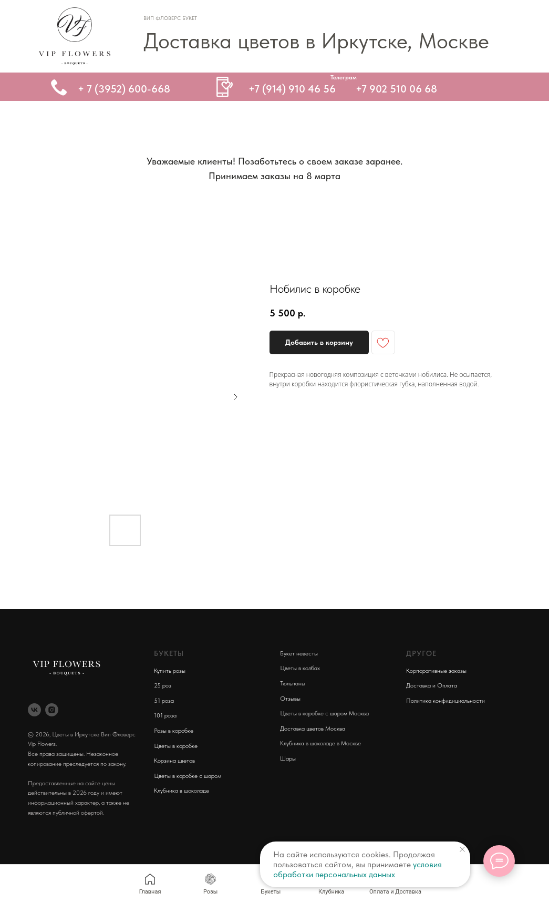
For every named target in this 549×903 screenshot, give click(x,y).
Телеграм (343, 77)
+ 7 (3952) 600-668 (124, 89)
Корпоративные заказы (436, 670)
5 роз (164, 685)
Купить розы (169, 670)
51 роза (164, 700)
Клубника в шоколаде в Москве (320, 743)
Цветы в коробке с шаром (187, 775)
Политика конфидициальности (445, 700)
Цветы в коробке (176, 746)
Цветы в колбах (300, 668)
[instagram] (51, 709)
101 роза (165, 715)
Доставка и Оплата (431, 685)
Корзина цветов (174, 760)
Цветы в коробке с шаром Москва (324, 713)
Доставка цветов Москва (312, 728)
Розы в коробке (173, 730)
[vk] (34, 709)
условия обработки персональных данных (357, 869)
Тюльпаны (292, 683)
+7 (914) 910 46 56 (292, 89)
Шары (288, 758)
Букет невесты (299, 653)
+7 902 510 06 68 (396, 89)
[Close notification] (462, 849)
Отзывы (290, 698)
